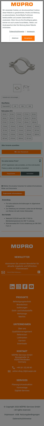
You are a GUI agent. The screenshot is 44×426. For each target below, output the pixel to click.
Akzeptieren (28, 38)
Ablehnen (15, 38)
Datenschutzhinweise (16, 31)
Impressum (31, 31)
